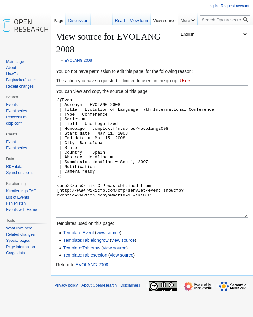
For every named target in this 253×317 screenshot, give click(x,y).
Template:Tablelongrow (85, 264)
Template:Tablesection (85, 278)
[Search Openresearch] (225, 19)
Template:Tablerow (81, 271)
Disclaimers (130, 309)
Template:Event (78, 256)
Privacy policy (66, 309)
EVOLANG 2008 (78, 60)
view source (108, 256)
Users (185, 80)
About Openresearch (99, 309)
